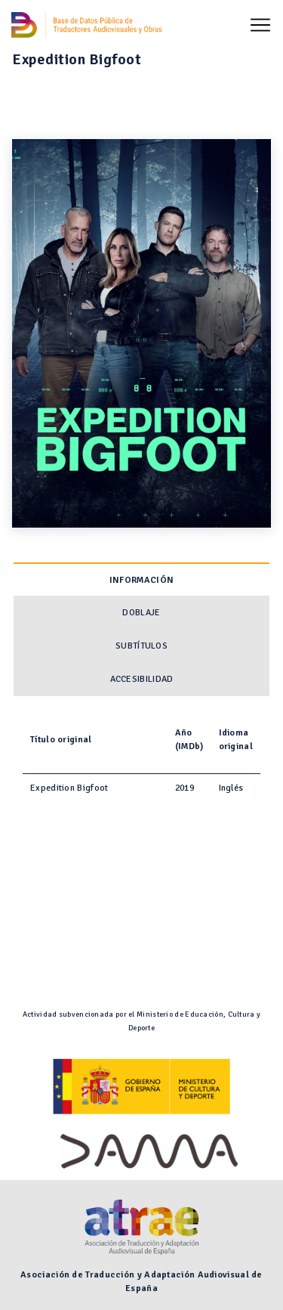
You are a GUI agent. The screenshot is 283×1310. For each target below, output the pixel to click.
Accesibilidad (142, 679)
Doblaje (141, 612)
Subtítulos (141, 646)
